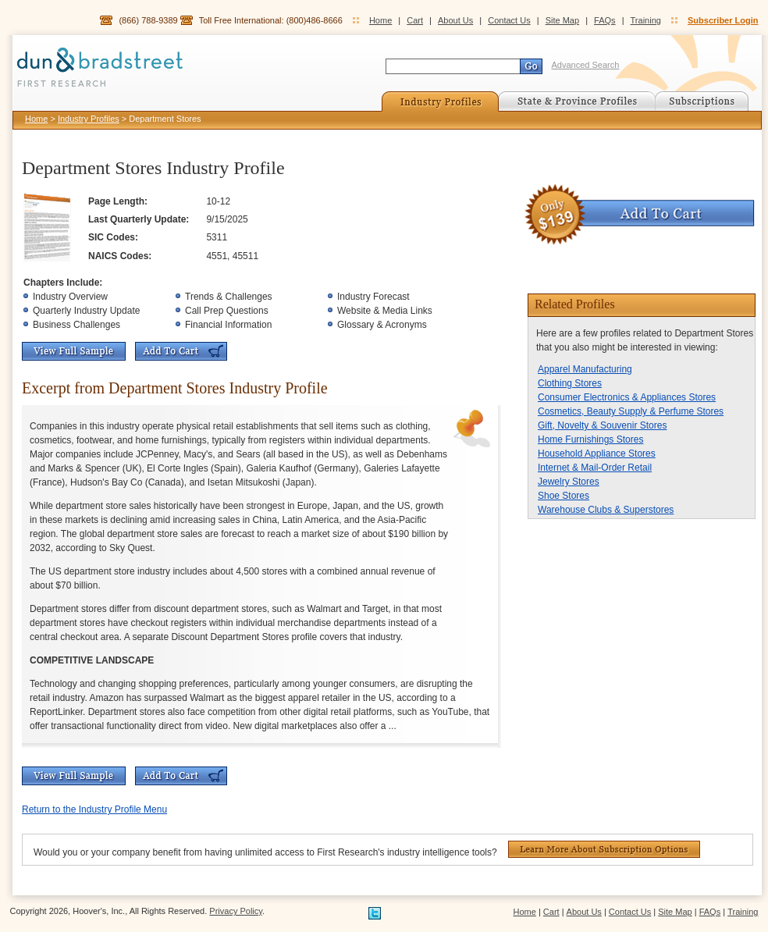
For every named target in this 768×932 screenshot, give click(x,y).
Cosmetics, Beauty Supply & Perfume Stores (631, 411)
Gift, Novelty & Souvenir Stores (602, 425)
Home (380, 20)
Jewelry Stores (568, 481)
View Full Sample (74, 351)
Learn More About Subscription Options (604, 849)
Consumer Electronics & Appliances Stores (627, 397)
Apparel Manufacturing (585, 369)
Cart (415, 20)
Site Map (562, 20)
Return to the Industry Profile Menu (94, 809)
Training (646, 20)
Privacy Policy (235, 911)
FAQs (605, 20)
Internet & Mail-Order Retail (595, 467)
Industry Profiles (88, 118)
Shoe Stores (563, 495)
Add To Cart (181, 351)
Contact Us (509, 20)
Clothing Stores (570, 383)
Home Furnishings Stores (590, 439)
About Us (455, 20)
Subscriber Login (723, 20)
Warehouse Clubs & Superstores (606, 509)
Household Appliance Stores (597, 453)
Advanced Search (586, 64)
